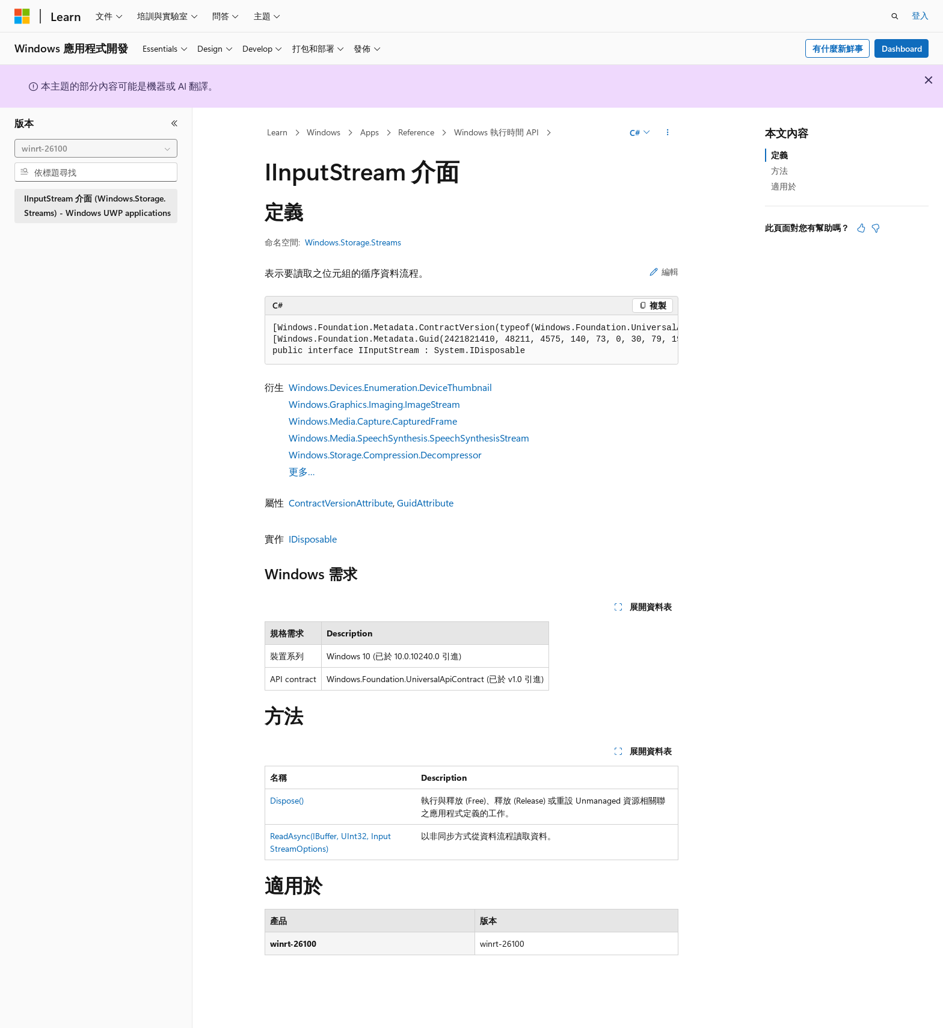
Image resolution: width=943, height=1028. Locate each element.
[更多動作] (667, 133)
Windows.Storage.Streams (353, 242)
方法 (779, 170)
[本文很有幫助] (861, 228)
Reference (416, 132)
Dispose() (287, 800)
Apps (369, 132)
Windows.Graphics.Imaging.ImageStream (374, 404)
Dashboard (902, 48)
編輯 (664, 271)
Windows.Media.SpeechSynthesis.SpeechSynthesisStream (409, 437)
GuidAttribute (425, 502)
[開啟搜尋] (895, 16)
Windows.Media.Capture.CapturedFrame (373, 420)
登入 (920, 15)
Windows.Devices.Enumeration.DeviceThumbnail (390, 387)
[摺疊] (174, 123)
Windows (323, 132)
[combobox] (95, 148)
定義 (779, 155)
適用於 (783, 186)
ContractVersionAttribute (341, 502)
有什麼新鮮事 (837, 48)
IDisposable (313, 538)
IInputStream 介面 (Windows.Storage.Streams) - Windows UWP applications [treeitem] (97, 205)
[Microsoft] (22, 16)
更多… (302, 471)
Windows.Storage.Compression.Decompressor (385, 454)
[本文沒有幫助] (875, 228)
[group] (471, 340)
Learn (277, 132)
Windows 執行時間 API (496, 132)
